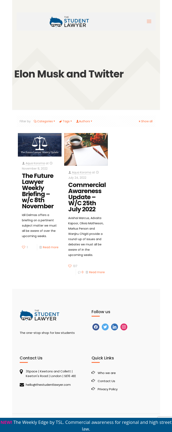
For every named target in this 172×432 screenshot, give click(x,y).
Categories (45, 121)
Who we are (107, 373)
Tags (65, 121)
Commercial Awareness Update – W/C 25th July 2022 (87, 197)
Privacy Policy (108, 389)
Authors (84, 121)
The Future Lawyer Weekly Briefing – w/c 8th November (38, 191)
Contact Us (106, 381)
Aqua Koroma (35, 163)
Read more (50, 247)
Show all (145, 121)
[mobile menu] (149, 21)
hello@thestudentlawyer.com (48, 385)
